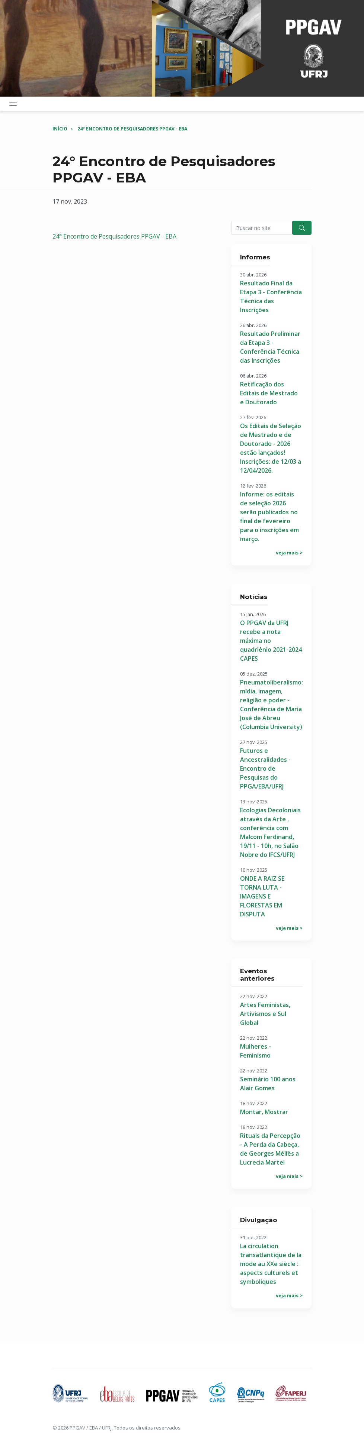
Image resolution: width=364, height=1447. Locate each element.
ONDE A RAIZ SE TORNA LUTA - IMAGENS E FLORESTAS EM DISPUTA (262, 896)
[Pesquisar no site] (262, 228)
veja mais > (289, 552)
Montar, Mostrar (264, 1112)
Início (59, 129)
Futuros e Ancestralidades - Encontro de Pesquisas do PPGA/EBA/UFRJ (265, 768)
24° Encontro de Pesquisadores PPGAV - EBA (132, 129)
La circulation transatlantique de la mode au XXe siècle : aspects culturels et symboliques (270, 1264)
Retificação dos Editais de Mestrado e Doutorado (269, 393)
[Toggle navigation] (13, 104)
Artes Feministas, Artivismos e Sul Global (265, 1014)
